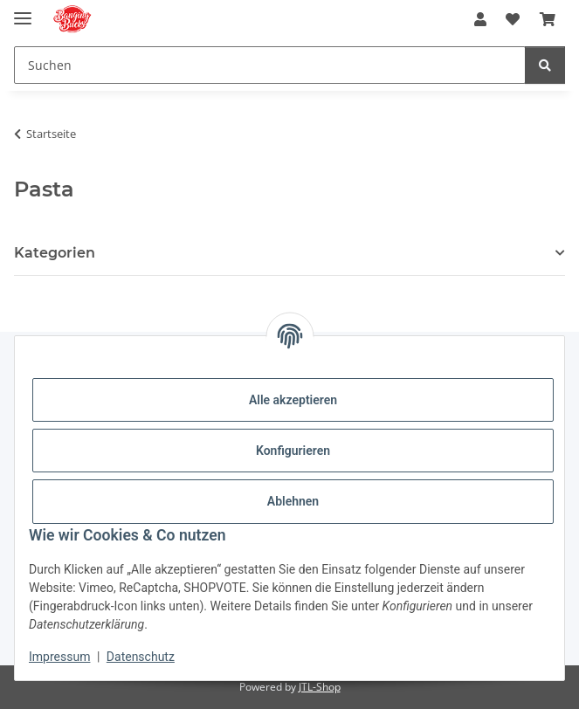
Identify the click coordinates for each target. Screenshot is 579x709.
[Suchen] (545, 65)
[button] (480, 19)
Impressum (59, 657)
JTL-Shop (320, 686)
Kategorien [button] (54, 252)
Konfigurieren (293, 451)
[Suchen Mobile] (270, 65)
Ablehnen (293, 501)
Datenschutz (141, 657)
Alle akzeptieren (293, 400)
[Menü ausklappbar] (22, 11)
